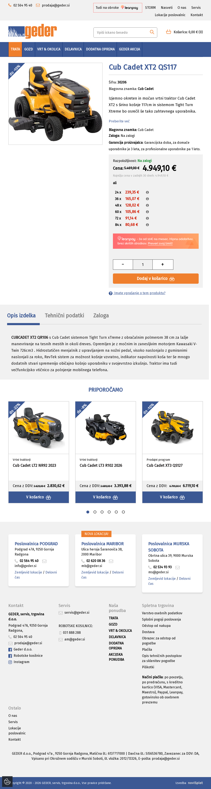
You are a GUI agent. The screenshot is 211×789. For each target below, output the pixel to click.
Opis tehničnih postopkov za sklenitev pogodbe (162, 658)
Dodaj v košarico (156, 278)
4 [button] (109, 511)
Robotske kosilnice (25, 656)
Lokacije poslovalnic (170, 15)
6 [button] (123, 511)
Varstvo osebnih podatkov (162, 613)
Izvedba (180, 783)
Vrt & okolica (48, 49)
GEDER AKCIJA (129, 49)
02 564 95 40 (26, 561)
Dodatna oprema (100, 49)
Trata (15, 49)
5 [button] (116, 511)
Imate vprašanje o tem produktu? (137, 293)
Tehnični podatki (64, 316)
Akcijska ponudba (116, 657)
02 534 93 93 (160, 567)
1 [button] (87, 511)
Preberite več (119, 121)
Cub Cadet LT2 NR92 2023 (34, 465)
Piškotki (148, 667)
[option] (38, 452)
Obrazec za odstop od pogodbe (159, 640)
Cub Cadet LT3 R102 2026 (101, 465)
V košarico (38, 497)
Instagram (18, 662)
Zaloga (101, 316)
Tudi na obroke (117, 8)
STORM (150, 8)
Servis (196, 8)
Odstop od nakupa (156, 626)
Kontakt (197, 15)
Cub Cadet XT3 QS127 (165, 465)
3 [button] (102, 511)
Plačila (147, 650)
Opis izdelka (21, 316)
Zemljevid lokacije (28, 572)
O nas (182, 8)
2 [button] (94, 511)
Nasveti (167, 8)
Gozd (28, 49)
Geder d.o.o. (20, 649)
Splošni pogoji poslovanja (161, 619)
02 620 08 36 (93, 561)
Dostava (148, 632)
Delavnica (73, 49)
